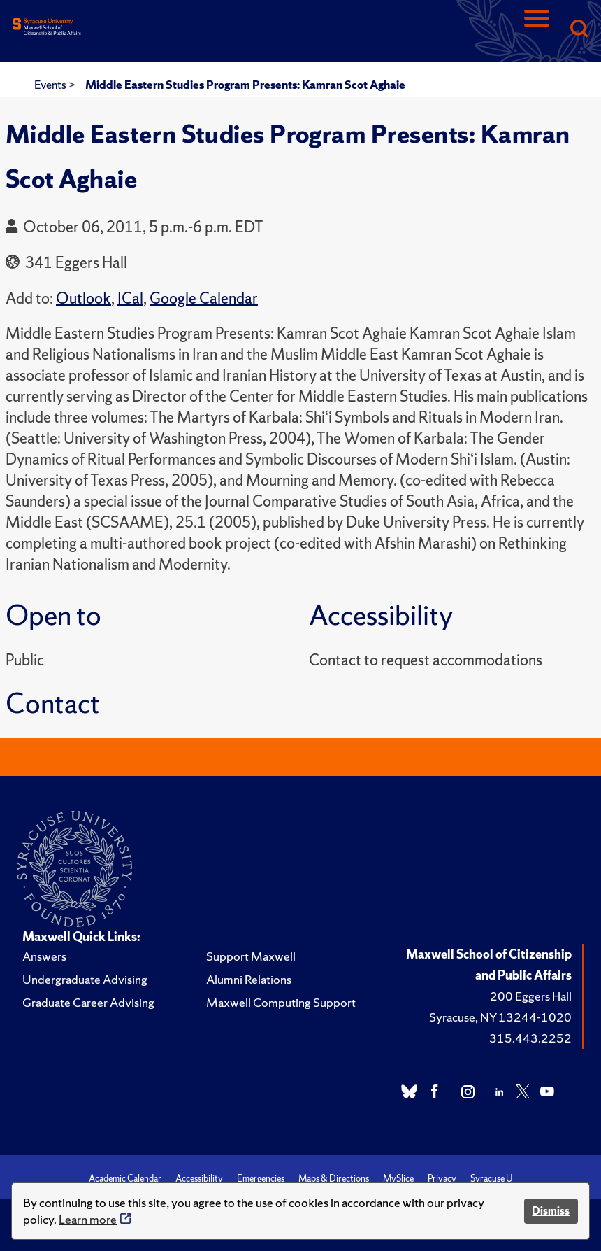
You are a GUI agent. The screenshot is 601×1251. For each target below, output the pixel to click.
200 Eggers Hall (531, 996)
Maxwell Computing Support (281, 1002)
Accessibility (199, 1179)
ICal (130, 298)
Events (51, 84)
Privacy (442, 1179)
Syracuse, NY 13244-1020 (500, 1017)
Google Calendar (204, 298)
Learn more (88, 1219)
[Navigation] (536, 29)
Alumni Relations (248, 979)
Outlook (83, 298)
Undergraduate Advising (84, 979)
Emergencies (260, 1179)
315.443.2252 (530, 1038)
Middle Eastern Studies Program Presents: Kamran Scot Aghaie (245, 84)
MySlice (398, 1179)
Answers (44, 956)
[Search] (578, 29)
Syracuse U (491, 1179)
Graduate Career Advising (88, 1002)
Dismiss (551, 1210)
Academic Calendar (125, 1179)
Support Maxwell (251, 956)
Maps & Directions (333, 1179)
